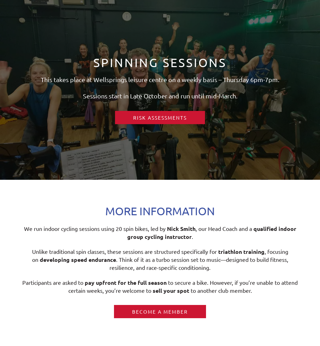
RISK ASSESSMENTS (160, 117)
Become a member (160, 311)
